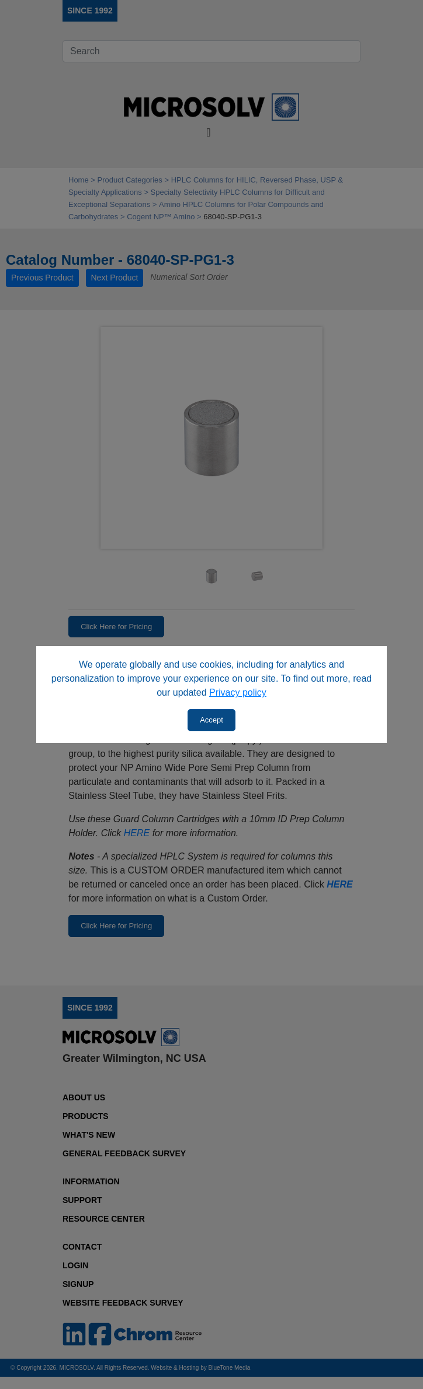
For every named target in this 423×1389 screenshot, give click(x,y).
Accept (211, 719)
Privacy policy (237, 692)
